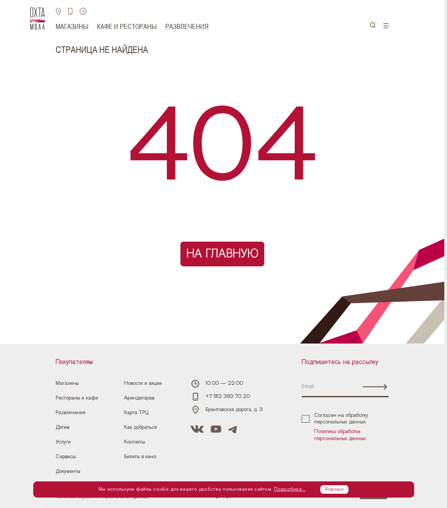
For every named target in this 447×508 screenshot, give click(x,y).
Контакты (134, 442)
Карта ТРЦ (136, 412)
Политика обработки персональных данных (340, 435)
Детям (63, 427)
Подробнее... (289, 489)
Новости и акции (143, 383)
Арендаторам (139, 398)
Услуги (63, 442)
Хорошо (334, 489)
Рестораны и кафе (77, 398)
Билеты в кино (140, 456)
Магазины (72, 26)
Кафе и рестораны (127, 26)
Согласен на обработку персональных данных (335, 419)
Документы (68, 471)
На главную (222, 253)
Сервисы (66, 456)
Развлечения (187, 26)
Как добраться (140, 427)
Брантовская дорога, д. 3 (234, 409)
